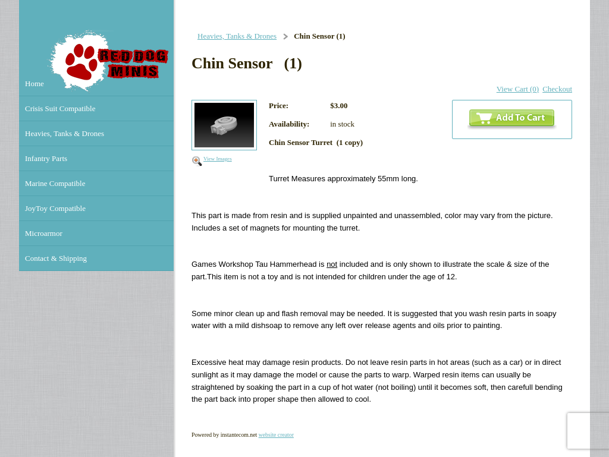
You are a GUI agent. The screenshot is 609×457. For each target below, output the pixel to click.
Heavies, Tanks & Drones (237, 35)
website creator (276, 434)
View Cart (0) (518, 88)
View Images (217, 159)
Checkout (557, 88)
